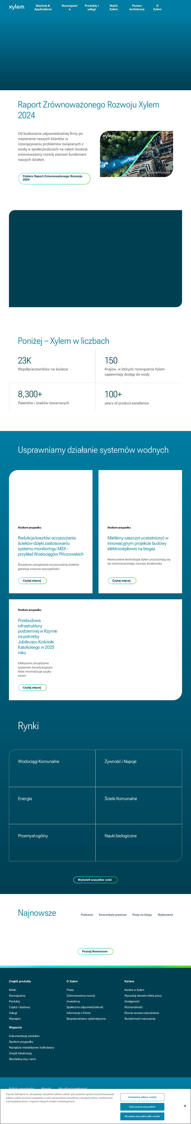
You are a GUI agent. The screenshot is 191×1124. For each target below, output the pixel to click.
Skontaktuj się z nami (22, 1059)
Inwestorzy (73, 1001)
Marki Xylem (113, 7)
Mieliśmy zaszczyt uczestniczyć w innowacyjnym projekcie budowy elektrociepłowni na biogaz (137, 543)
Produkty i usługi (92, 7)
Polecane (87, 914)
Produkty (14, 1001)
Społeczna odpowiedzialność (85, 1007)
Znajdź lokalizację (20, 1053)
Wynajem (15, 1018)
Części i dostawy (19, 1007)
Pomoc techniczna (136, 7)
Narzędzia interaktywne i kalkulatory (31, 1047)
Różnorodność (133, 1007)
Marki (12, 990)
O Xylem (157, 7)
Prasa (70, 990)
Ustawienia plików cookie (142, 1099)
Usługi (13, 1013)
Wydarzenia (165, 914)
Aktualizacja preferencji (72, 1088)
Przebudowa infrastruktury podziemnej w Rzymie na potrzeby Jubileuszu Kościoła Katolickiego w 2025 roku (37, 636)
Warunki (46, 1088)
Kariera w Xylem (134, 990)
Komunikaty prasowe (112, 914)
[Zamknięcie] (185, 1108)
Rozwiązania (69, 7)
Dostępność (132, 1001)
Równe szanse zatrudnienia (141, 1013)
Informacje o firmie (78, 1013)
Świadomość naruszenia (139, 1018)
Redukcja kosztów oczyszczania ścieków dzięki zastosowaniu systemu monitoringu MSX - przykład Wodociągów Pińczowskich (51, 546)
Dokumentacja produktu (24, 1036)
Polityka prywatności (21, 1088)
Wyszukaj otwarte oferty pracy (143, 995)
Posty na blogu (142, 914)
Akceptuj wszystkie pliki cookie (142, 1119)
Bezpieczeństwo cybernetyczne (86, 1018)
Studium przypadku (21, 1041)
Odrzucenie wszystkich (142, 1109)
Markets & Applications (43, 7)
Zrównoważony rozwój (81, 995)
